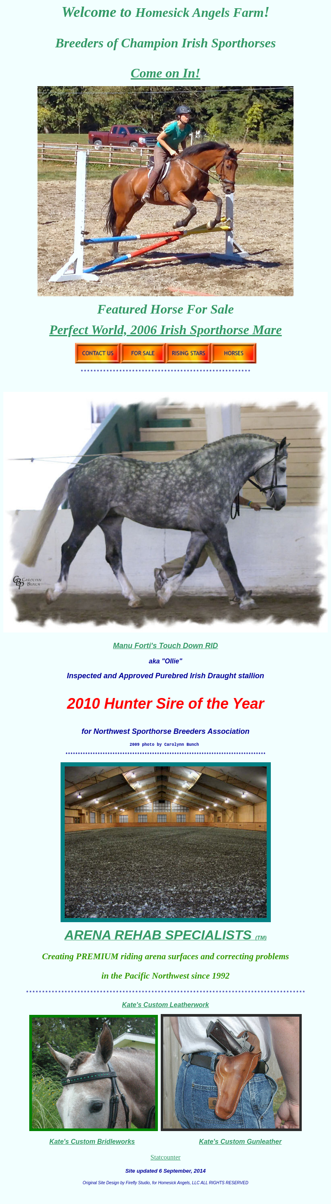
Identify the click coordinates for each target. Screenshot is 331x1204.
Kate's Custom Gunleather (240, 1147)
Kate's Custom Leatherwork (165, 1010)
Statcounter (165, 1163)
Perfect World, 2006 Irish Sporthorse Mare (165, 329)
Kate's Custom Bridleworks (92, 1147)
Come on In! (165, 73)
